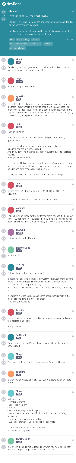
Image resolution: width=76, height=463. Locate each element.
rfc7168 (13, 11)
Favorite (70, 39)
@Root (11, 238)
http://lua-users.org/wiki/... (20, 430)
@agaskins (13, 279)
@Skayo (12, 379)
